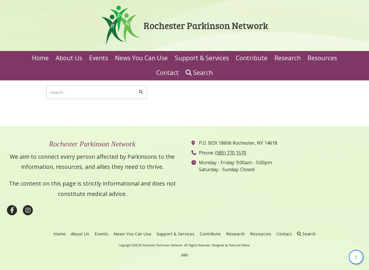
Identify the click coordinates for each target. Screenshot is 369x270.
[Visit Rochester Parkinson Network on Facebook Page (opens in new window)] (12, 210)
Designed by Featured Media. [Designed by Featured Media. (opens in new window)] (231, 245)
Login (184, 254)
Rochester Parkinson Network (206, 25)
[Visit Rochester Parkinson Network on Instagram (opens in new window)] (28, 210)
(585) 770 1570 (230, 153)
